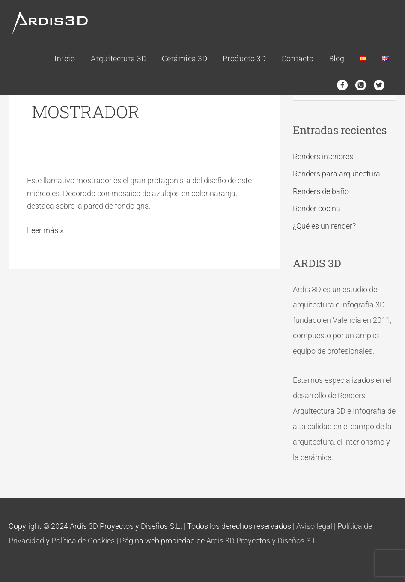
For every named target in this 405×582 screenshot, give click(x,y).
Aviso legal (314, 526)
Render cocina (316, 208)
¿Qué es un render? (324, 225)
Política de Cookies (83, 540)
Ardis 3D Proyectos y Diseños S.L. (262, 540)
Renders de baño (321, 191)
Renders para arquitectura (336, 173)
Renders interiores (323, 156)
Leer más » (45, 229)
